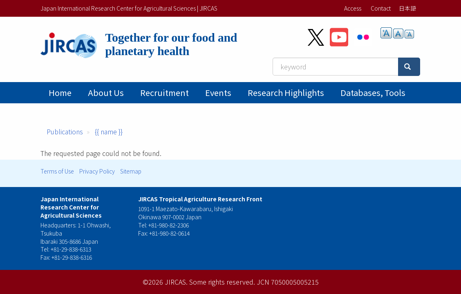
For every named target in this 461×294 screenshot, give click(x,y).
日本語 (407, 8)
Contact (381, 8)
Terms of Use (57, 171)
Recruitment (164, 92)
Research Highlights (286, 92)
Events (218, 92)
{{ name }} (109, 131)
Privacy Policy (97, 171)
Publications (65, 131)
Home (60, 92)
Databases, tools (372, 92)
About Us (106, 92)
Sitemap (130, 171)
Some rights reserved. (222, 282)
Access (352, 8)
